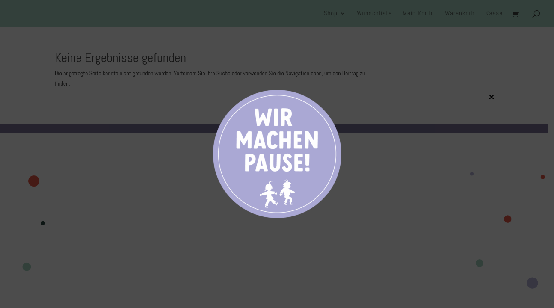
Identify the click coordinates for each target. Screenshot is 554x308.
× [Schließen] (491, 97)
